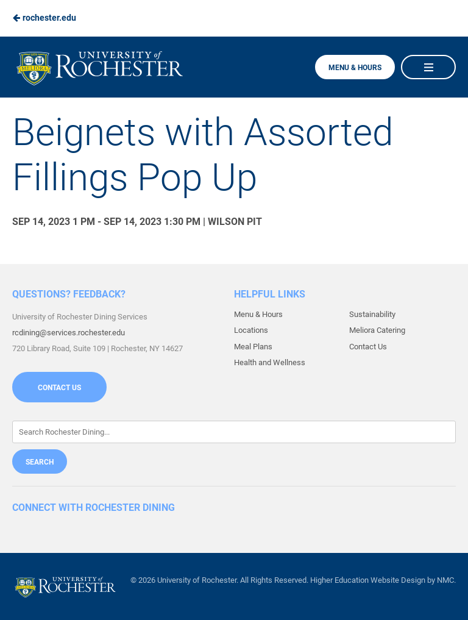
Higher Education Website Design (367, 580)
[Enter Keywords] (234, 432)
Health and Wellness (269, 362)
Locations (251, 330)
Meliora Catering (377, 330)
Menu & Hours (354, 67)
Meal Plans (253, 346)
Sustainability (372, 314)
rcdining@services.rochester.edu (68, 332)
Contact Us (59, 387)
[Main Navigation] (428, 67)
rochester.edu (44, 18)
